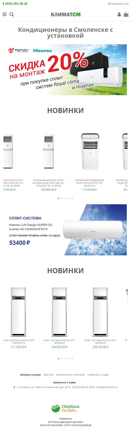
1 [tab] (59, 198)
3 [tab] (65, 198)
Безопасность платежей (70, 374)
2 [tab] (62, 198)
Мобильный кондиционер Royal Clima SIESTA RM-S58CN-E (24, 182)
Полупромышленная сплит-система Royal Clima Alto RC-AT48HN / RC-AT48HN (65, 182)
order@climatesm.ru (107, 387)
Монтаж (48, 374)
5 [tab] (72, 198)
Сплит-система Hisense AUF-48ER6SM (65, 342)
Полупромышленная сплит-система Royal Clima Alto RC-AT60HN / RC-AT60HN (106, 182)
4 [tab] (69, 198)
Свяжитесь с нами (98, 374)
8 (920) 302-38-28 (81, 387)
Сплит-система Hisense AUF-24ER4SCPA (24, 342)
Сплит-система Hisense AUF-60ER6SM (106, 342)
